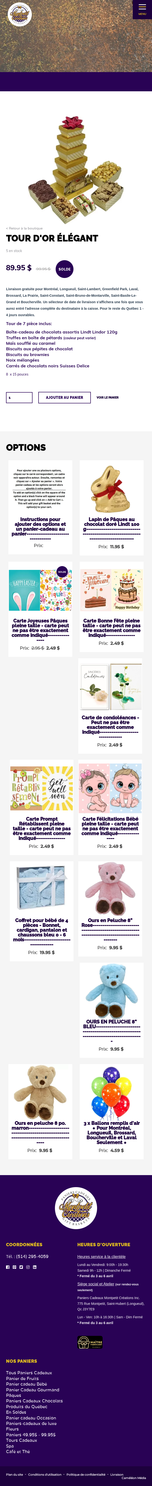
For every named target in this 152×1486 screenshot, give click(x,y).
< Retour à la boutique (24, 228)
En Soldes (16, 1412)
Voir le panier (108, 397)
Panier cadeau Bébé (26, 1384)
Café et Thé (18, 1451)
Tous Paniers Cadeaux (29, 1372)
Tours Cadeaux (21, 1440)
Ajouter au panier (64, 398)
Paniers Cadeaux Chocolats (34, 1401)
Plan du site (14, 1474)
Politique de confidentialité (85, 1474)
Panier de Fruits (22, 1378)
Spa (10, 1446)
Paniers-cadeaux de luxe (31, 1423)
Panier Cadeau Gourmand (32, 1390)
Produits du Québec (26, 1406)
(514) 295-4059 (32, 1256)
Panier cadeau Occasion (31, 1418)
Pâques (13, 1395)
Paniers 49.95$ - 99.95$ (31, 1434)
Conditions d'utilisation (44, 1474)
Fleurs (12, 1429)
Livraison (116, 1474)
